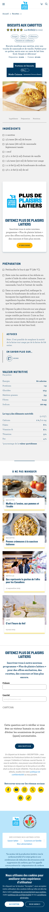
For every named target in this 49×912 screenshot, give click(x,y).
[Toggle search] (46, 4)
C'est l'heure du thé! (16, 623)
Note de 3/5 (14, 30)
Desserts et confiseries (24, 40)
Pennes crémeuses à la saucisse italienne (22, 543)
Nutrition (36, 119)
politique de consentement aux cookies (29, 892)
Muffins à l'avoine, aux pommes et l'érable (22, 505)
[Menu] (3, 4)
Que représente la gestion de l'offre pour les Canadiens (23, 581)
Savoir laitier (13, 840)
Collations (33, 36)
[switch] (24, 72)
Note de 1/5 (8, 30)
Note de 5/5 (21, 30)
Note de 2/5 (11, 30)
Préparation (25, 119)
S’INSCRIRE (24, 245)
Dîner (23, 36)
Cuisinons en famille (32, 840)
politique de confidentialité (19, 894)
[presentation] (24, 718)
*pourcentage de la (20, 443)
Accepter (14, 904)
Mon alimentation (24, 844)
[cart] (41, 4)
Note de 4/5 (18, 30)
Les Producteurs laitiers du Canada (24, 5)
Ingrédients (13, 119)
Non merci (34, 904)
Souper (15, 36)
